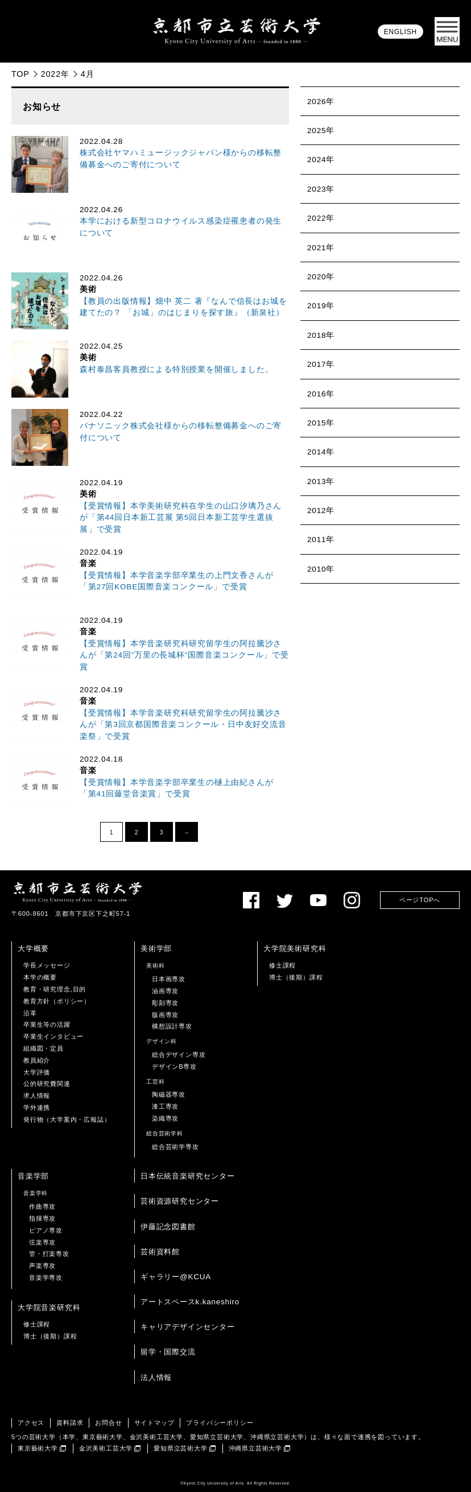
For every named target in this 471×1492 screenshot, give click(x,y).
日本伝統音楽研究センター (188, 1176)
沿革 (30, 1013)
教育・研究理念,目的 (54, 989)
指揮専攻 (42, 1218)
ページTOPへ (419, 899)
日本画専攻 (168, 979)
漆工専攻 (165, 1106)
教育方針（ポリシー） (56, 1001)
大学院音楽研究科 (49, 1307)
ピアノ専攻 (46, 1230)
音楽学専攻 (46, 1277)
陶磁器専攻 (168, 1094)
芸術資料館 (160, 1251)
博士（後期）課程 (296, 977)
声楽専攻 (42, 1265)
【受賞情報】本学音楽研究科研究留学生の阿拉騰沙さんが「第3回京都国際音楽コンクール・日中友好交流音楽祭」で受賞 (183, 725)
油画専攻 (165, 990)
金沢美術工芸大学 (106, 1448)
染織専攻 (165, 1118)
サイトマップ (154, 1422)
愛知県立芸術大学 (180, 1448)
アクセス (31, 1422)
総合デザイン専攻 (178, 1054)
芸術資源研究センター (180, 1201)
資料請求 (69, 1422)
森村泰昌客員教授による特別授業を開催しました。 (176, 369)
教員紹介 (36, 1060)
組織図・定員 (43, 1048)
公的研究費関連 (47, 1083)
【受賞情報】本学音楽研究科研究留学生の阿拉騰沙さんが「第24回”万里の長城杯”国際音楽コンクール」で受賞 (184, 655)
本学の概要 (40, 977)
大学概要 (33, 948)
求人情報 (36, 1095)
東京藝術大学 (38, 1448)
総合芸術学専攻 (175, 1146)
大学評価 (36, 1072)
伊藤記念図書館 (168, 1226)
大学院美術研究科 (294, 948)
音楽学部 (33, 1176)
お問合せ (108, 1422)
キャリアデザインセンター (188, 1326)
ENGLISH (400, 32)
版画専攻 (165, 1014)
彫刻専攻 (165, 1002)
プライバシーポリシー (219, 1422)
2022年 (55, 73)
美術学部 (156, 948)
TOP (20, 73)
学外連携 (36, 1107)
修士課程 (282, 965)
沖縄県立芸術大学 (255, 1448)
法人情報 (156, 1377)
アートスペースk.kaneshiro (190, 1301)
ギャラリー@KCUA (176, 1276)
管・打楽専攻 (49, 1253)
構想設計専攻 (172, 1026)
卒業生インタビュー (53, 1036)
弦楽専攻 (42, 1242)
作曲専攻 (42, 1206)
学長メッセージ (47, 965)
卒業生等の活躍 (47, 1024)
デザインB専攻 (174, 1066)
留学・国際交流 (168, 1352)
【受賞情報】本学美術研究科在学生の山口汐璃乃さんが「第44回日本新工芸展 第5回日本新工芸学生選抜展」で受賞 (181, 518)
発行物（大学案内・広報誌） (66, 1119)
